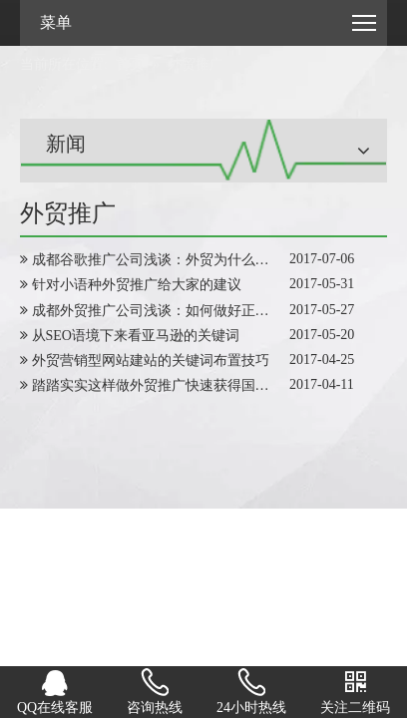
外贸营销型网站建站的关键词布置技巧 (150, 360)
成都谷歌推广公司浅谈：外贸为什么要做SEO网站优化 (198, 259)
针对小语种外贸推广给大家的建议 (136, 284)
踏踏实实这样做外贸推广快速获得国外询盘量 (171, 385)
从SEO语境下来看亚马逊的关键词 (135, 335)
